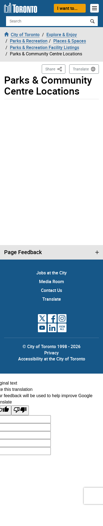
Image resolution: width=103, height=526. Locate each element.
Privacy (51, 353)
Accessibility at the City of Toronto (51, 359)
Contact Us (51, 290)
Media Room (51, 281)
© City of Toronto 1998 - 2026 (51, 346)
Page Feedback (23, 252)
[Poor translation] (20, 410)
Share (55, 68)
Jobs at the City (51, 273)
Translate (81, 69)
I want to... (67, 8)
